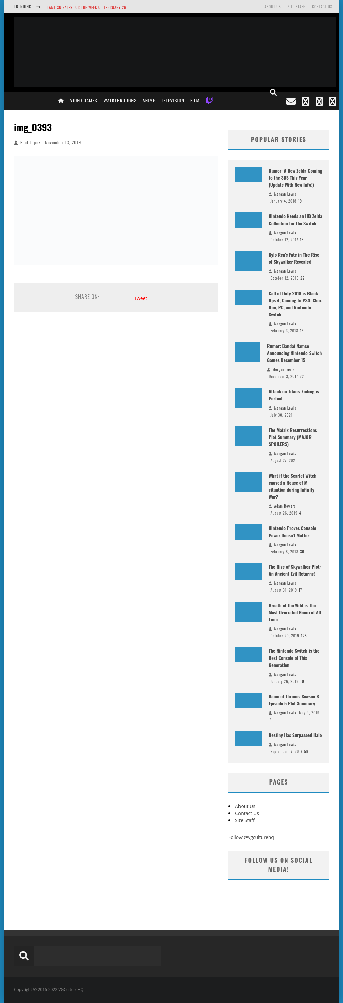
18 (302, 239)
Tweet (140, 298)
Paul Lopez (30, 142)
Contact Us (322, 6)
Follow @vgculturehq (251, 837)
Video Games (83, 100)
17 (300, 590)
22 (302, 278)
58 (306, 751)
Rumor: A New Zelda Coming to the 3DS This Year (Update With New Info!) (295, 177)
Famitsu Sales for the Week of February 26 (86, 7)
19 (300, 201)
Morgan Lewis (285, 194)
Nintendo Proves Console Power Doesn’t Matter (292, 531)
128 (304, 635)
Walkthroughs (120, 100)
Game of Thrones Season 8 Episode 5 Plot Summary (294, 700)
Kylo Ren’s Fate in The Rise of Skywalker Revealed (294, 258)
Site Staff (296, 6)
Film (195, 100)
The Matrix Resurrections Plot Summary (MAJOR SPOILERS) (293, 436)
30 (302, 551)
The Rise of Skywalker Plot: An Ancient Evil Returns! (295, 570)
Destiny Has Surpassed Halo (295, 734)
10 (302, 681)
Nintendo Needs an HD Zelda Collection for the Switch (295, 219)
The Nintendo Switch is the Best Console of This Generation (294, 657)
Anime (149, 100)
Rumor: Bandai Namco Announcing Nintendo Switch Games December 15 (294, 352)
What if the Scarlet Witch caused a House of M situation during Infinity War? (292, 486)
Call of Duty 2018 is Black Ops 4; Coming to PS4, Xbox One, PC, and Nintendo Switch (295, 304)
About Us (272, 6)
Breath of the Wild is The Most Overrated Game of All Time (295, 612)
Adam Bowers (285, 506)
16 (302, 330)
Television (172, 100)
